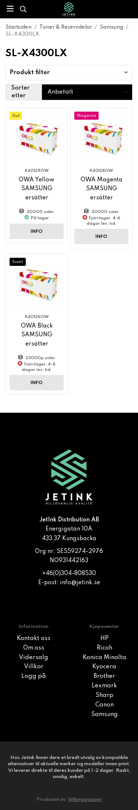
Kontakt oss (33, 638)
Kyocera (104, 667)
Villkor (33, 667)
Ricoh (104, 648)
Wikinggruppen (85, 799)
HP (104, 638)
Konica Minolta (104, 658)
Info (37, 231)
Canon (104, 705)
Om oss (33, 648)
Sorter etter (20, 92)
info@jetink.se (80, 583)
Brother (104, 676)
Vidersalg (33, 658)
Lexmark (104, 686)
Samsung (104, 714)
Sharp (104, 695)
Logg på (33, 676)
